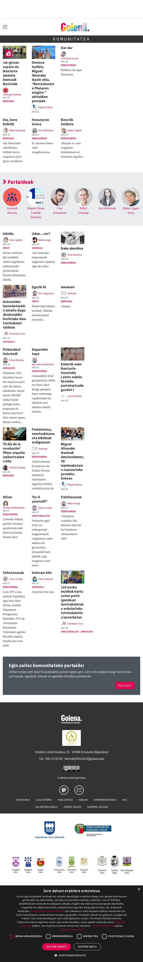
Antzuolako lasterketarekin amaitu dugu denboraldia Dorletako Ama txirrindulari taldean (14, 314)
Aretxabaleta (41, 516)
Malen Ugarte (74, 130)
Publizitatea (65, 799)
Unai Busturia (74, 254)
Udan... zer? (41, 233)
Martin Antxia (45, 507)
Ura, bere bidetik (10, 121)
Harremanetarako (105, 799)
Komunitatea (71, 39)
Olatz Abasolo (45, 579)
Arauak (83, 799)
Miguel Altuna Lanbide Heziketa (36, 213)
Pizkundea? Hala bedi (12, 351)
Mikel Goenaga (17, 130)
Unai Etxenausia (69, 58)
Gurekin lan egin (97, 806)
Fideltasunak (71, 497)
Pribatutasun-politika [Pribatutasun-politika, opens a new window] (71, 929)
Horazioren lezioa (40, 121)
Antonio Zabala (17, 467)
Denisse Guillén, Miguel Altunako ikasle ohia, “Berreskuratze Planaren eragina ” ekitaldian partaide (43, 81)
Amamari (67, 287)
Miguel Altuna (45, 107)
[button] (71, 955)
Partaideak (18, 182)
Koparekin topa (40, 351)
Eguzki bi (39, 287)
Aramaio (37, 248)
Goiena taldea (72, 806)
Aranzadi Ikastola (12, 94)
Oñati (6, 248)
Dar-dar (67, 48)
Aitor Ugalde (15, 240)
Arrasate (9, 368)
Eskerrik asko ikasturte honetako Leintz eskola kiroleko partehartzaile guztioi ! (72, 377)
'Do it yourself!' (39, 499)
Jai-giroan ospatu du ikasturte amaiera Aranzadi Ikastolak (11, 73)
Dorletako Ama (17, 333)
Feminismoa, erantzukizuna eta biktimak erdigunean (43, 435)
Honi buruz (23, 799)
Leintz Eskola (74, 396)
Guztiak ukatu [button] (87, 946)
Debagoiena (68, 65)
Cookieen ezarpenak (102, 925)
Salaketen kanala (46, 806)
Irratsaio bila (42, 572)
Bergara (8, 101)
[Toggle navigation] (5, 27)
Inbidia (8, 233)
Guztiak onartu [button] (56, 946)
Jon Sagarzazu (46, 293)
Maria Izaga (44, 240)
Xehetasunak (13, 572)
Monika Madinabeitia (14, 507)
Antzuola (9, 341)
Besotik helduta (67, 121)
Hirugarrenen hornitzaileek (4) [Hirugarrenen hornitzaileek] (47, 911)
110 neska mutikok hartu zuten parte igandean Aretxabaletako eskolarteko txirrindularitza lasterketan (72, 602)
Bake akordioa (72, 248)
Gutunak (71, 293)
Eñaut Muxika (16, 360)
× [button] (138, 889)
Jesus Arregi (15, 579)
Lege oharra (44, 799)
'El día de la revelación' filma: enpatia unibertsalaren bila (14, 452)
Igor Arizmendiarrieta (43, 364)
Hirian (7, 497)
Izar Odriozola (45, 130)
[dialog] (71, 923)
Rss (125, 799)
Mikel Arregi (73, 503)
